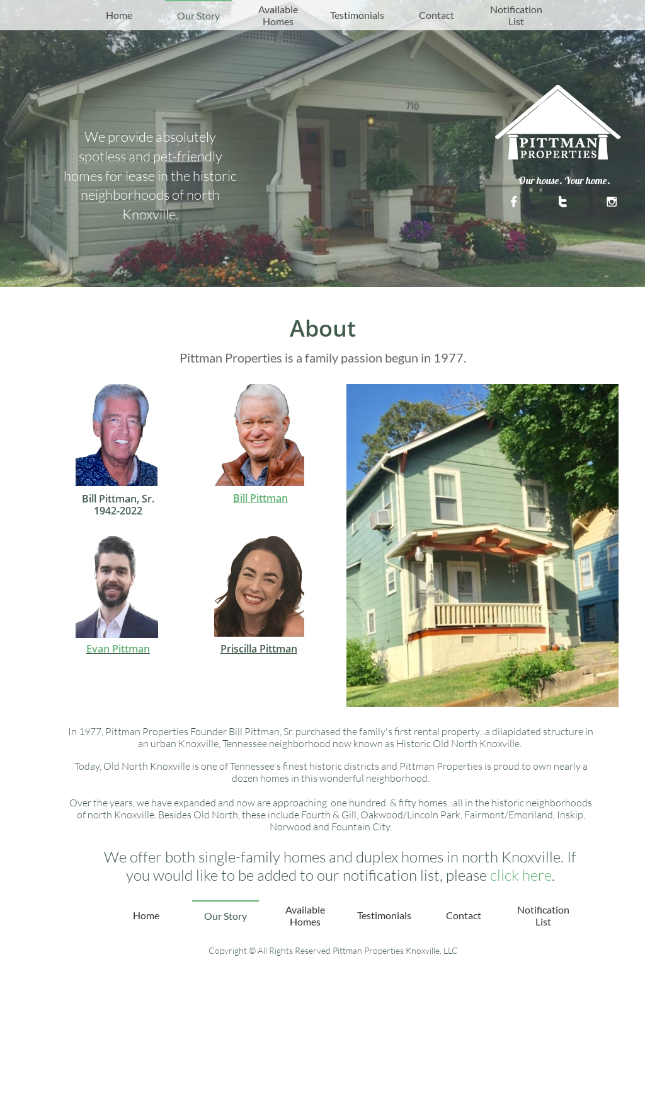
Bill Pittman (260, 498)
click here (521, 875)
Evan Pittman (118, 649)
